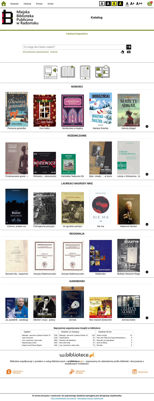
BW (108, 3)
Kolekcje (53, 52)
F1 (132, 3)
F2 (139, 3)
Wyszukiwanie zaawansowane (36, 52)
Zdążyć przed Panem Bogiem (32, 345)
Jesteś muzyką (102, 335)
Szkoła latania (64, 338)
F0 (127, 3)
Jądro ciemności (27, 338)
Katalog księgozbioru (77, 33)
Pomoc (39, 4)
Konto (50, 4)
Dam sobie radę (64, 343)
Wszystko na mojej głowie (105, 340)
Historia (27, 4)
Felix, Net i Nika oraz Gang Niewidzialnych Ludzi (113, 338)
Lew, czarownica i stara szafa (32, 340)
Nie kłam (100, 345)
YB (114, 3)
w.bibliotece (74, 361)
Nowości (15, 4)
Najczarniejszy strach (29, 343)
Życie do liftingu (102, 343)
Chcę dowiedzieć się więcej (63, 398)
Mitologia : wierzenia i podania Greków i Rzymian (38, 335)
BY (120, 3)
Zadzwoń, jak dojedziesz (67, 340)
